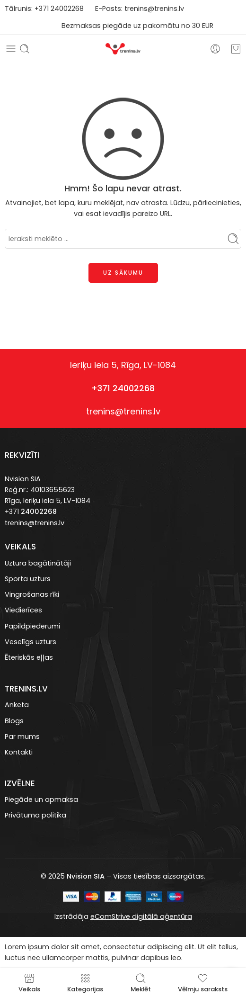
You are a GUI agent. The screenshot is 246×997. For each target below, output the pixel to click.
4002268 (69, 8)
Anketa (17, 705)
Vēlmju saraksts (203, 982)
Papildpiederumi (32, 626)
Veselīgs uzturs (30, 642)
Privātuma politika (35, 815)
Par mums (22, 736)
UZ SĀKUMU (123, 273)
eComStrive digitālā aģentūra (141, 916)
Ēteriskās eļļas (29, 657)
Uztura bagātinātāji (38, 563)
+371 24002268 (123, 388)
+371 (43, 8)
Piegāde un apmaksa (41, 799)
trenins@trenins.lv (154, 8)
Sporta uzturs (28, 579)
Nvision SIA (23, 479)
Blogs (14, 721)
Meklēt (141, 982)
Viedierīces (23, 610)
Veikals (29, 982)
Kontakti (19, 752)
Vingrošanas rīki (32, 594)
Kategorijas (85, 982)
